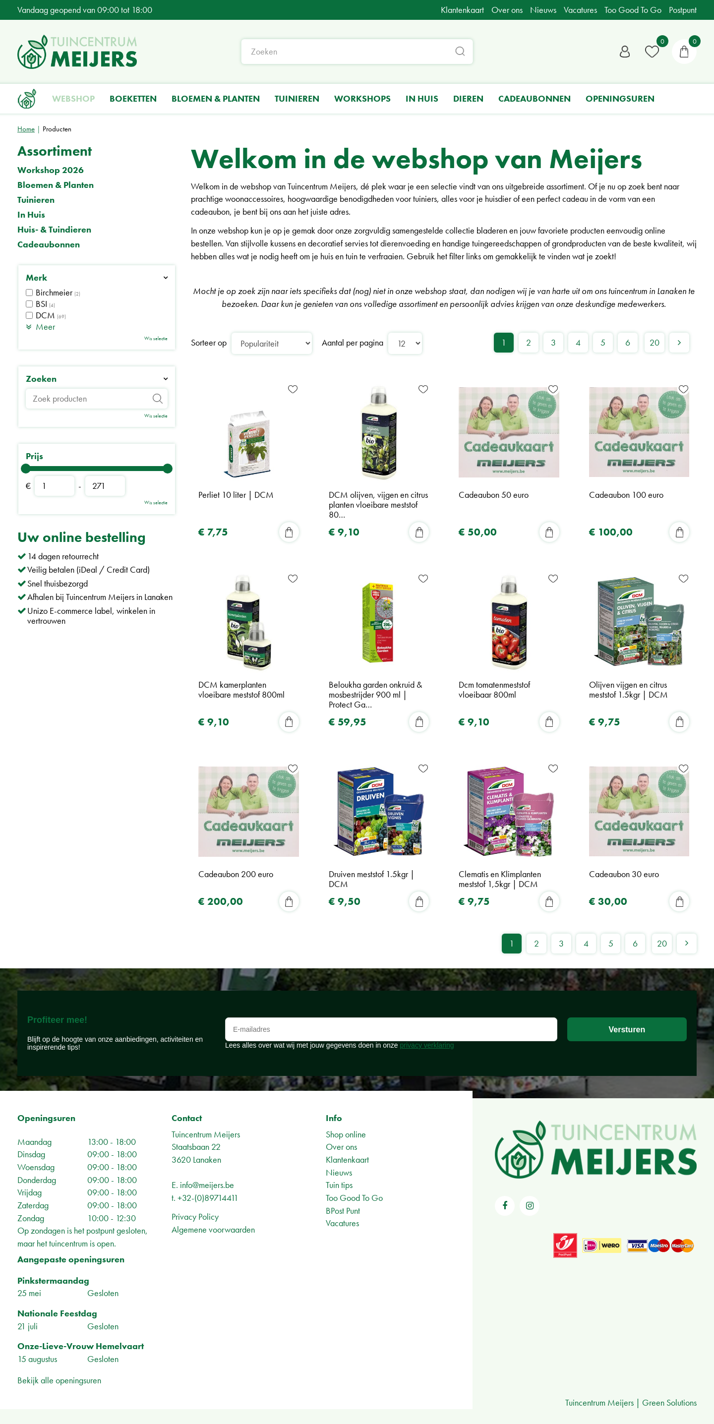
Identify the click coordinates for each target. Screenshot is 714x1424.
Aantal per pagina (352, 342)
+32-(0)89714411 (208, 1197)
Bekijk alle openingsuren (59, 1380)
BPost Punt (343, 1210)
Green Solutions (669, 1402)
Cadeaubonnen (48, 244)
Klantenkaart (347, 1159)
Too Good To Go (354, 1197)
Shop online (346, 1134)
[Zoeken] (357, 52)
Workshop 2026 (50, 170)
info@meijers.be (207, 1185)
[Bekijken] (684, 52)
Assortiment (54, 151)
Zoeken (41, 379)
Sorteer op (209, 342)
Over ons (341, 1146)
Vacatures (342, 1223)
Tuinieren (36, 200)
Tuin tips (339, 1185)
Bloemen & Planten (55, 185)
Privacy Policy (195, 1216)
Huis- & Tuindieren (54, 230)
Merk (36, 278)
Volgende (679, 343)
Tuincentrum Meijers (206, 1134)
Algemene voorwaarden (213, 1229)
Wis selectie (156, 338)
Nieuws (339, 1172)
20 (654, 342)
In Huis (31, 215)
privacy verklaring (427, 1045)
